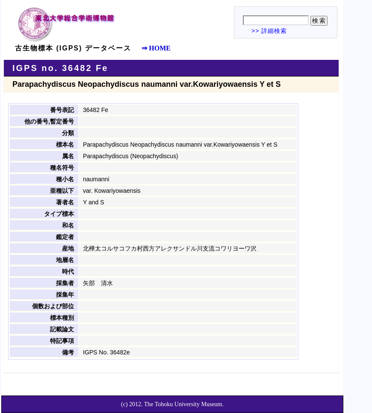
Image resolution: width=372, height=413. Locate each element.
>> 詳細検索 (269, 30)
